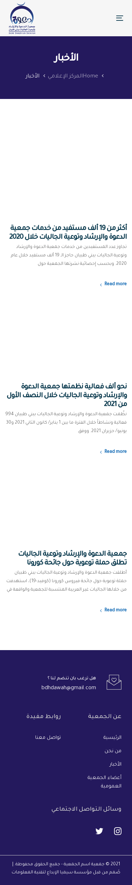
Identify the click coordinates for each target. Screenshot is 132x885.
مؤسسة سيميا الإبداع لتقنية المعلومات (52, 872)
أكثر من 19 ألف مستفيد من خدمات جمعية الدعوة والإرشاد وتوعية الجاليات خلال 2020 (68, 233)
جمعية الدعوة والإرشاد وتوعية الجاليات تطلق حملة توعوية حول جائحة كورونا (72, 559)
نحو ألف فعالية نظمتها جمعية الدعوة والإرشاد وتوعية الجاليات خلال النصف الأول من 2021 (67, 396)
